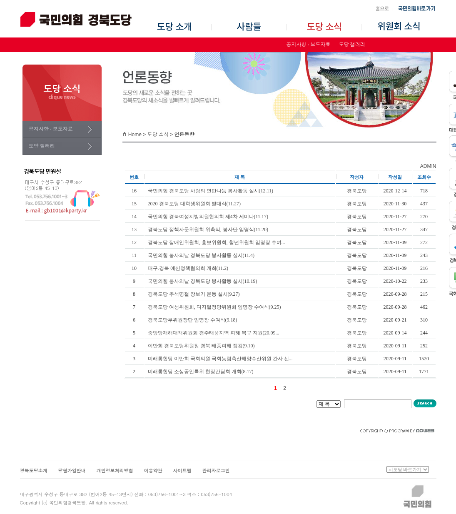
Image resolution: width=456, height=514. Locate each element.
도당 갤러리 (352, 44)
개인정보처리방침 (115, 470)
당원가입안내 (72, 470)
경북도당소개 (33, 470)
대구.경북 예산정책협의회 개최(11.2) (188, 268)
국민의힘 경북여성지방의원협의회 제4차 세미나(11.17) (208, 217)
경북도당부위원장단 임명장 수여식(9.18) (192, 320)
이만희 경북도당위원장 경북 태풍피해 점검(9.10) (201, 346)
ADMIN (428, 166)
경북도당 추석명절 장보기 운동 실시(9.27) (194, 294)
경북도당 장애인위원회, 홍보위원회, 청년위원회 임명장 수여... (216, 242)
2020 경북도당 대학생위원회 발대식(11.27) (194, 204)
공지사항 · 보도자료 (309, 44)
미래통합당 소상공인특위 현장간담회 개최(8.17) (201, 371)
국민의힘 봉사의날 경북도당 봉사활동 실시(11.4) (201, 255)
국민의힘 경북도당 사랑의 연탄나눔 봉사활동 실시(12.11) (211, 191)
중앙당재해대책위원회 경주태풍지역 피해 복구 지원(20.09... (213, 333)
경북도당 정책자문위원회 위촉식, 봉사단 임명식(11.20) (208, 229)
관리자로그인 (216, 470)
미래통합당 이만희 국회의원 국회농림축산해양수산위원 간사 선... (220, 359)
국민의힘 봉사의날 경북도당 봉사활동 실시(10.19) (202, 281)
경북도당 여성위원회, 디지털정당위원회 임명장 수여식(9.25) (214, 307)
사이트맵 (182, 470)
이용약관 (153, 470)
